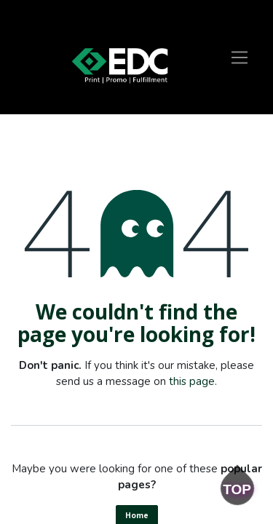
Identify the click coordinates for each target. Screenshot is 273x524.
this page (192, 381)
